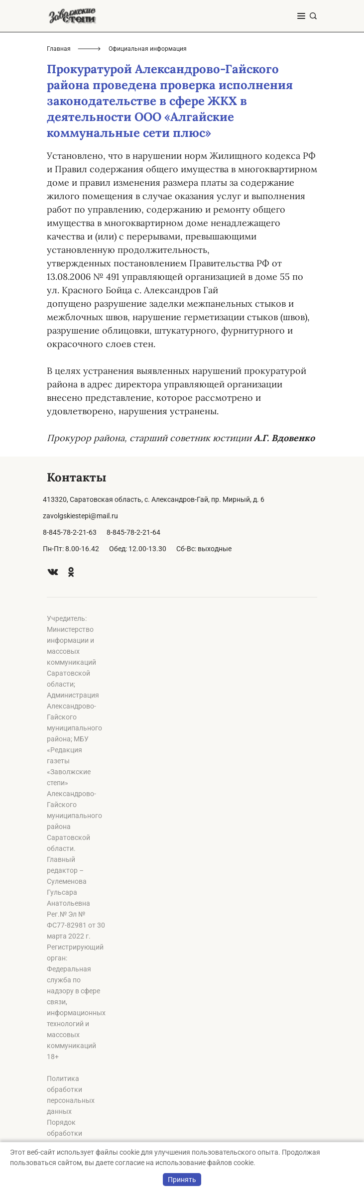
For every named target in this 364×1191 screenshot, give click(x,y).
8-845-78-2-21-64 (133, 532)
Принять (182, 1180)
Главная (59, 48)
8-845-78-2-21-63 (70, 532)
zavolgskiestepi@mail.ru (80, 516)
